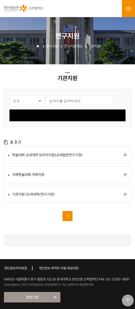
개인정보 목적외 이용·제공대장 (59, 268)
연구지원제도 (73, 46)
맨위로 (128, 300)
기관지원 (94, 46)
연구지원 (52, 46)
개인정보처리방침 (15, 268)
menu (128, 9)
